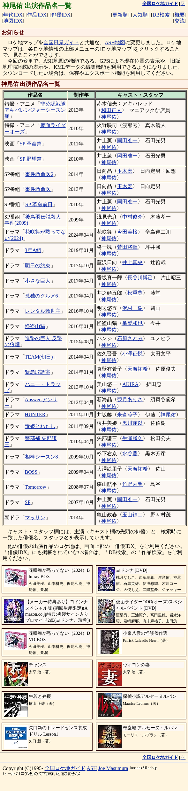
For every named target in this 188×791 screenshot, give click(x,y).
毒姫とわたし (40, 426)
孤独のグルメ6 (41, 295)
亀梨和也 (132, 323)
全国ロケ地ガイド (65, 768)
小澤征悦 (132, 353)
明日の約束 (37, 265)
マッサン (35, 517)
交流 (180, 21)
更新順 (120, 15)
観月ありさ (130, 399)
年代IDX (12, 15)
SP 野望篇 (31, 159)
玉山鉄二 (132, 514)
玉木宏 (124, 171)
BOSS (31, 472)
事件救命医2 (39, 174)
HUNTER (35, 414)
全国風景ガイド (61, 42)
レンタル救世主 (43, 311)
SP (28, 502)
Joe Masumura (113, 768)
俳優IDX (61, 15)
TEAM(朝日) (39, 357)
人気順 (140, 15)
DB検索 (161, 15)
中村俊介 (132, 217)
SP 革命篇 (31, 143)
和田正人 (111, 110)
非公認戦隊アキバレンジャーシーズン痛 (35, 110)
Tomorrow (35, 487)
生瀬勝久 (132, 438)
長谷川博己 (140, 277)
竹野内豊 (132, 484)
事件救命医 (38, 189)
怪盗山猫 (35, 326)
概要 (180, 15)
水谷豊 (130, 453)
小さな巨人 (37, 281)
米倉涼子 (127, 414)
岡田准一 (127, 140)
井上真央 (132, 262)
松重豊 (135, 293)
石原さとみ (130, 338)
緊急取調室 (37, 372)
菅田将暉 (127, 247)
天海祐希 (137, 369)
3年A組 (33, 250)
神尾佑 (109, 117)
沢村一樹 (132, 308)
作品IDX (36, 15)
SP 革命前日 (38, 204)
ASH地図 (115, 42)
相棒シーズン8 (41, 456)
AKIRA (130, 384)
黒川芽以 (132, 423)
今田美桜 (127, 231)
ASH (92, 768)
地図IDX (12, 21)
